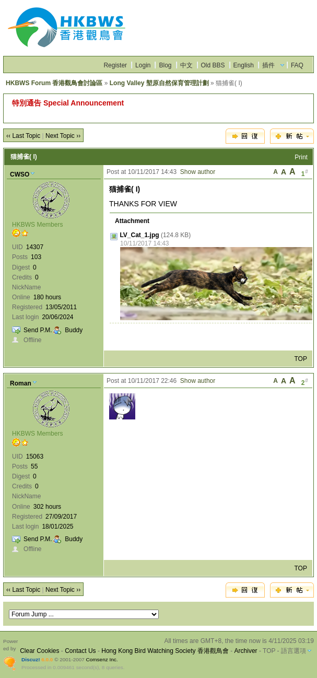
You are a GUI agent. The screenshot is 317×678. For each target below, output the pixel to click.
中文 (186, 65)
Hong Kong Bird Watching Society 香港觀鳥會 (165, 650)
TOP (300, 359)
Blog (165, 65)
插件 (268, 65)
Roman (20, 383)
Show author (197, 172)
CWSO (19, 174)
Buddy (74, 330)
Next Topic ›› (62, 135)
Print (301, 157)
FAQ (297, 65)
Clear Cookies (39, 650)
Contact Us (80, 650)
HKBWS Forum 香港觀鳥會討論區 (54, 83)
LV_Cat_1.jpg (139, 235)
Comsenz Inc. (102, 659)
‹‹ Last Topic (23, 135)
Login (142, 65)
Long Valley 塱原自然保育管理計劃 (159, 83)
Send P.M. (38, 330)
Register (115, 65)
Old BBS (213, 65)
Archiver (245, 650)
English (243, 65)
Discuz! (30, 659)
